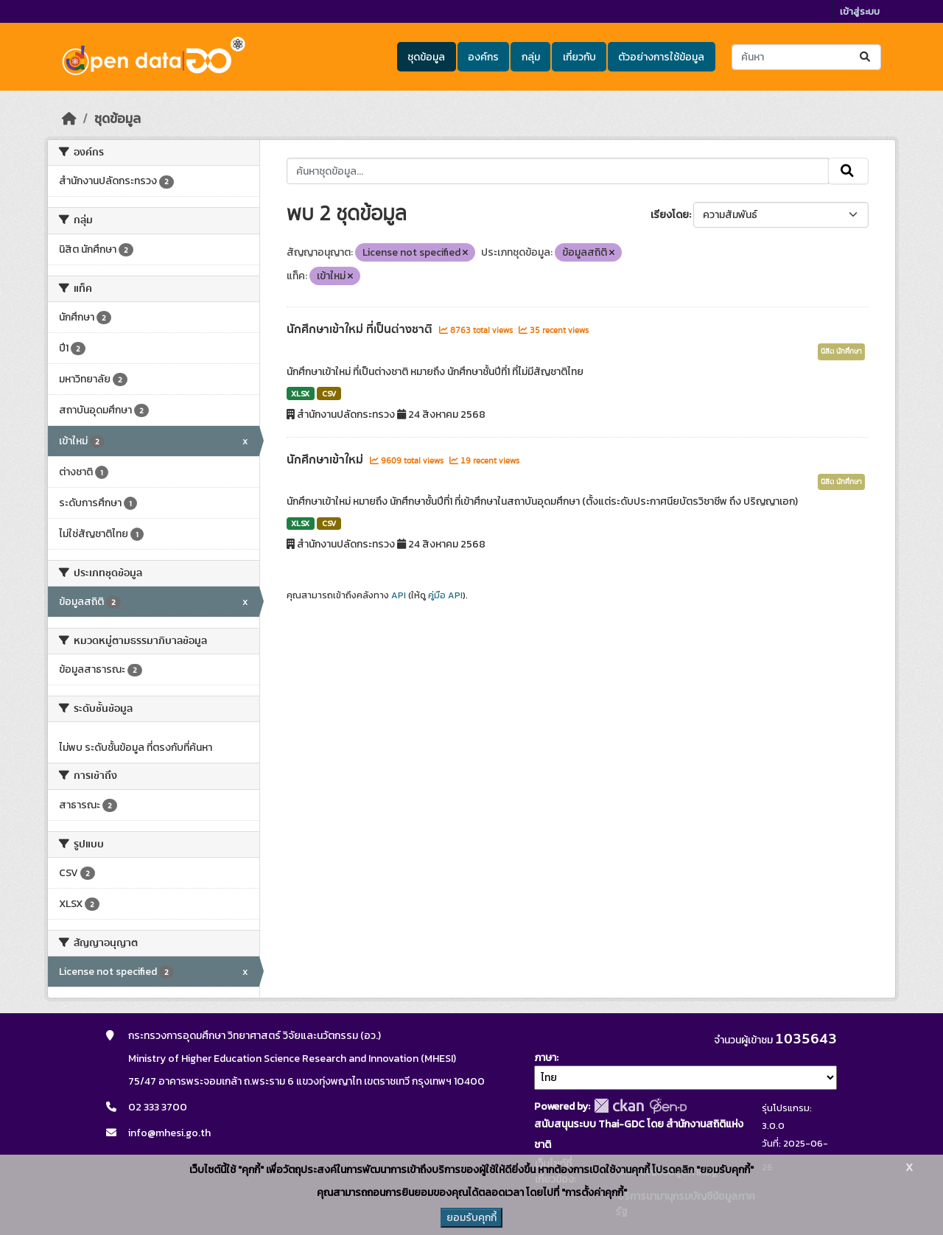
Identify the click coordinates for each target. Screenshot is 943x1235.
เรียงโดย (670, 215)
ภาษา (545, 1058)
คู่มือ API (445, 595)
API (398, 595)
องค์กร (483, 57)
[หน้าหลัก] (69, 118)
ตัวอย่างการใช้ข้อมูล (661, 57)
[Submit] (866, 57)
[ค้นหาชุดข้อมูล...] (806, 57)
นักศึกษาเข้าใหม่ (326, 459)
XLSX (300, 393)
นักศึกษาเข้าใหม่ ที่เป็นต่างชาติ (361, 329)
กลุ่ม (531, 57)
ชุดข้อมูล (426, 57)
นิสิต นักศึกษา (841, 351)
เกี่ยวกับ (579, 57)
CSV (329, 393)
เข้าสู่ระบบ (860, 11)
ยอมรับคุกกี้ (471, 1217)
